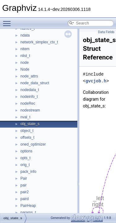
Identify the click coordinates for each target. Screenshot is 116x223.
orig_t (25, 165)
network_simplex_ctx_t (39, 42)
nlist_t (25, 56)
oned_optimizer (33, 144)
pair (23, 185)
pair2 (24, 192)
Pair (23, 178)
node (24, 62)
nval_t (25, 117)
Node (24, 69)
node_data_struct (34, 83)
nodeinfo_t (29, 96)
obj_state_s (29, 124)
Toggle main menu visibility (8, 21)
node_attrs (29, 76)
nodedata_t (29, 90)
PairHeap (28, 205)
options (26, 151)
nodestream (30, 110)
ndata (25, 35)
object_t (26, 131)
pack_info (28, 171)
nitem (24, 49)
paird (24, 199)
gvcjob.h (95, 81)
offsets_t (27, 137)
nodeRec (27, 103)
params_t (28, 212)
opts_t (25, 158)
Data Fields (106, 32)
